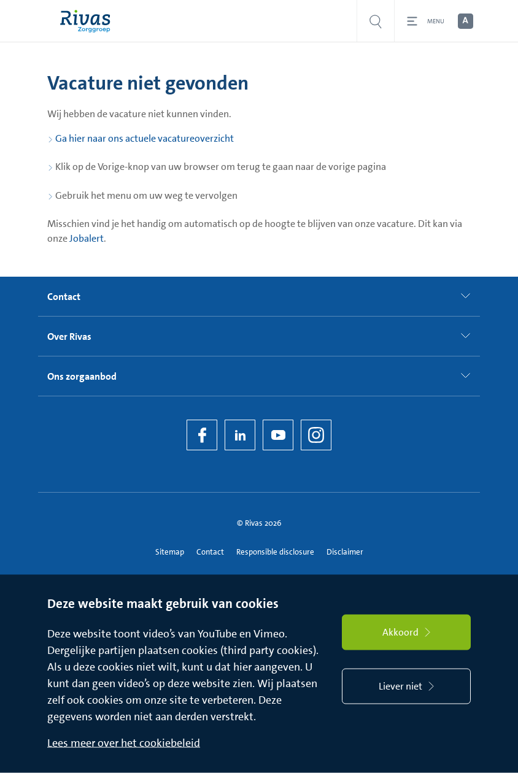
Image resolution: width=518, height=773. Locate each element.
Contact (210, 552)
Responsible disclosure (275, 552)
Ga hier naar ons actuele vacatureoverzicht (144, 138)
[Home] (88, 21)
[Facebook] (202, 435)
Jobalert (86, 238)
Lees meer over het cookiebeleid (123, 743)
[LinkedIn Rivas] (240, 435)
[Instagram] (316, 435)
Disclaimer (345, 552)
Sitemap (169, 552)
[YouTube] (278, 435)
